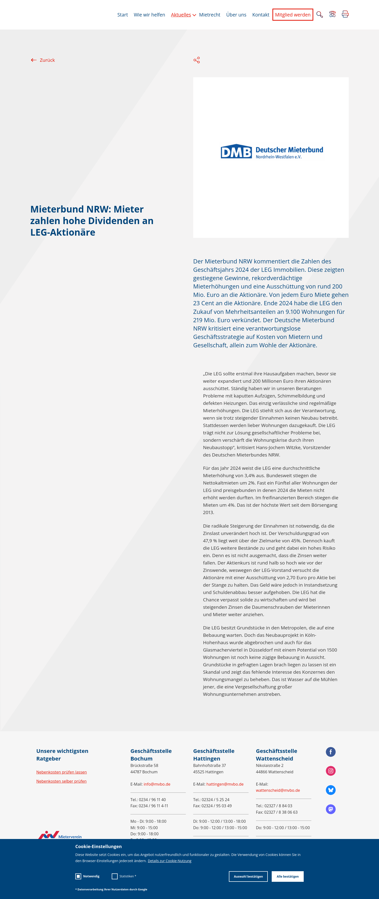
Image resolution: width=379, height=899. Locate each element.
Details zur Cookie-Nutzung (169, 861)
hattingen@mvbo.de (225, 784)
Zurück (42, 60)
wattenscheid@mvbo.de (278, 790)
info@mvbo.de (157, 784)
